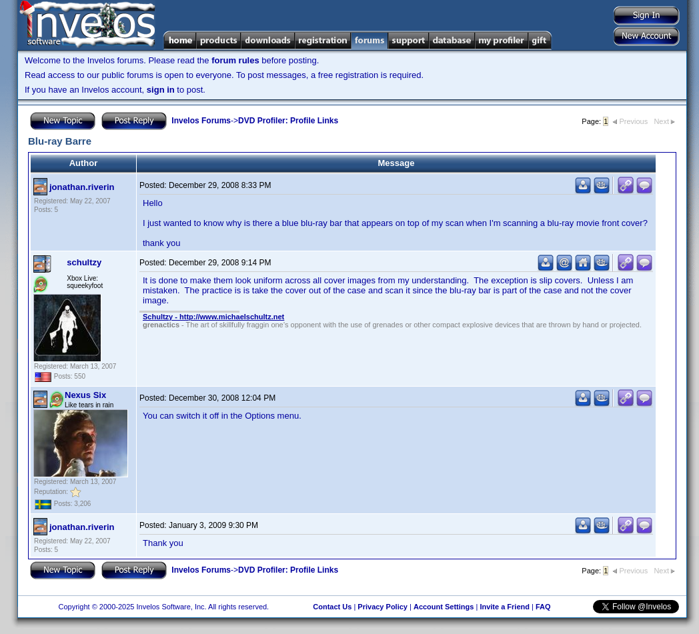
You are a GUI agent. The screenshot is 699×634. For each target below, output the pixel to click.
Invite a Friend (505, 607)
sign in (161, 90)
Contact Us (332, 607)
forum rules (235, 60)
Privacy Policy (383, 607)
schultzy (84, 262)
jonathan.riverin (82, 187)
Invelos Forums (201, 120)
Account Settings (444, 607)
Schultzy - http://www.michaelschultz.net (213, 317)
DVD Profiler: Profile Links (288, 120)
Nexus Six (85, 395)
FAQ (543, 607)
